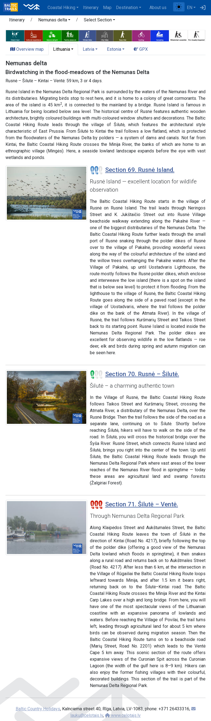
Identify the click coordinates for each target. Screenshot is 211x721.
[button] (54, 20)
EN (189, 7)
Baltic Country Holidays (38, 708)
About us (157, 7)
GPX (141, 49)
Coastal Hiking (61, 7)
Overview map (27, 49)
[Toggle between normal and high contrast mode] (179, 7)
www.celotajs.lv (123, 715)
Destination (127, 7)
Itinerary (91, 7)
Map (107, 7)
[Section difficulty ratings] (96, 170)
